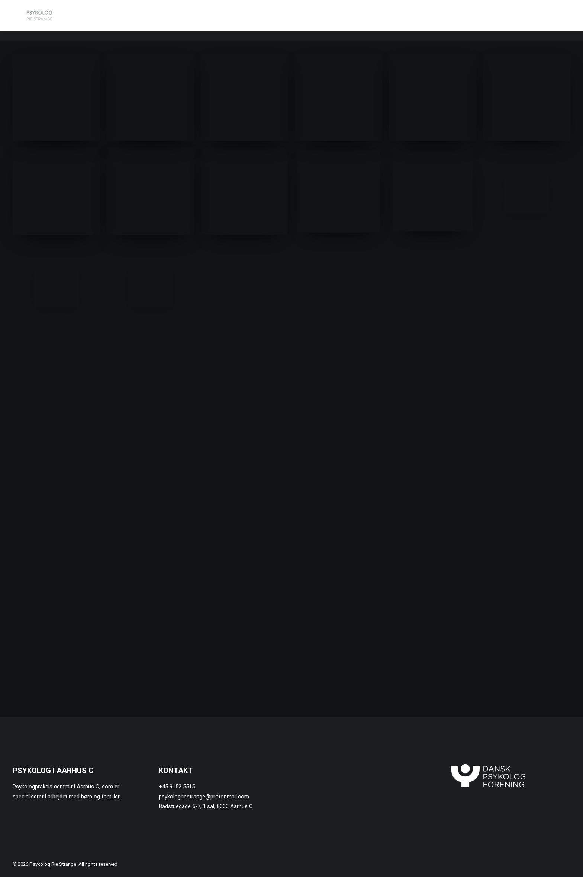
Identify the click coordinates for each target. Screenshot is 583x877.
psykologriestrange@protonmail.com (204, 796)
